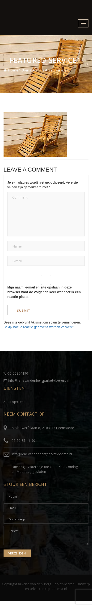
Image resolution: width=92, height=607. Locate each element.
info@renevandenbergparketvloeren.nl (36, 380)
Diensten (29, 70)
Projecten (16, 401)
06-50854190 (16, 373)
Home (13, 70)
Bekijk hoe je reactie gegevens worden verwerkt (39, 327)
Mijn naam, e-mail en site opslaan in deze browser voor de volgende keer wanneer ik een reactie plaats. (44, 292)
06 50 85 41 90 (23, 440)
